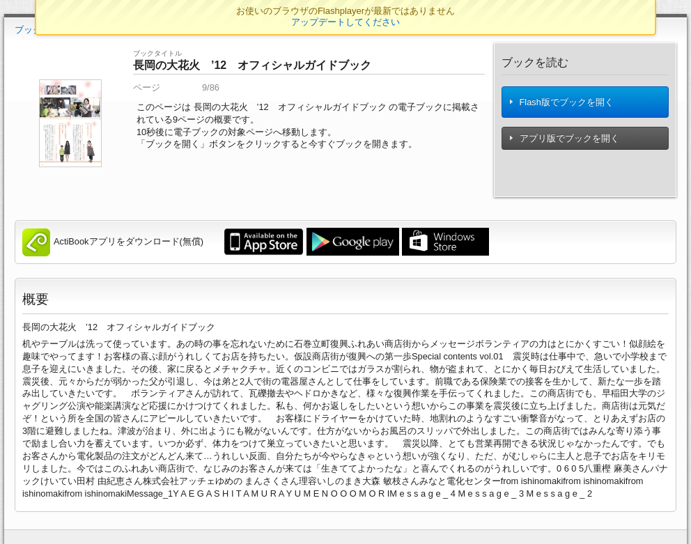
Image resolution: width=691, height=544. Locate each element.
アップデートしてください (345, 22)
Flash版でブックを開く (561, 102)
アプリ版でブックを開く (564, 138)
